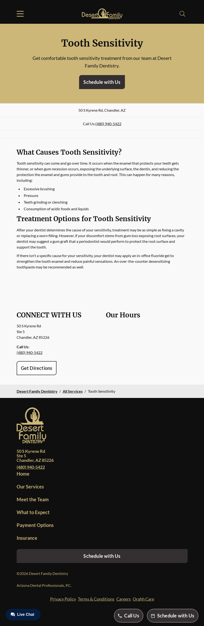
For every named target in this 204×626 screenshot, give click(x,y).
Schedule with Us (101, 82)
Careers (123, 599)
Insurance (27, 538)
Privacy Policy (63, 599)
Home (23, 474)
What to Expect (33, 512)
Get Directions (36, 368)
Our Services (30, 486)
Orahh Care (143, 599)
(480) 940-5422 (108, 123)
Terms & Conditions (96, 599)
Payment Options (35, 525)
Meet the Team (33, 499)
